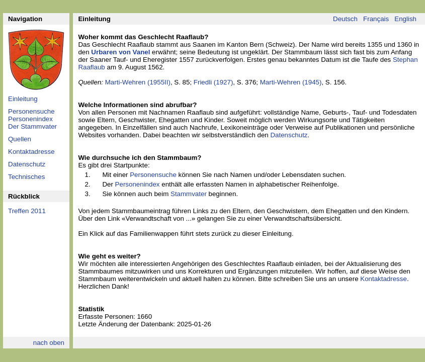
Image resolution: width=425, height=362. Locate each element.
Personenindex (30, 119)
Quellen (19, 139)
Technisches (26, 176)
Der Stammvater (32, 126)
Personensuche (31, 111)
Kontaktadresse (31, 151)
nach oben (48, 342)
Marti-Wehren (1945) (291, 82)
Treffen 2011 (27, 211)
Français (376, 19)
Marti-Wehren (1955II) (138, 82)
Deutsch (345, 19)
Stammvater (189, 194)
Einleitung (23, 99)
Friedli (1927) (213, 82)
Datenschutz (26, 164)
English (405, 19)
